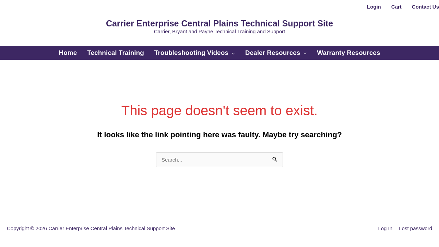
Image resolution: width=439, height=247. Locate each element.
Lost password (415, 228)
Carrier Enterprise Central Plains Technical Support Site (219, 23)
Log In (385, 228)
